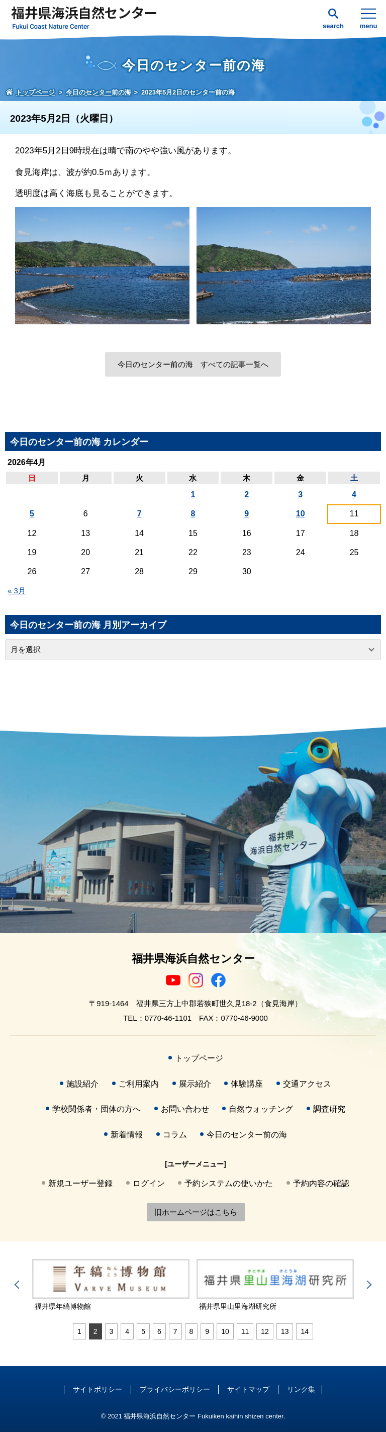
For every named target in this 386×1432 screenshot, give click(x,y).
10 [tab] (225, 1331)
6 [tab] (159, 1331)
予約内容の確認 (321, 1183)
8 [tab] (191, 1331)
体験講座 (247, 1084)
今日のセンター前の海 (247, 1134)
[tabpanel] (111, 1285)
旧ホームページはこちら (195, 1212)
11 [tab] (245, 1331)
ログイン (149, 1183)
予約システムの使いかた (228, 1183)
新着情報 (127, 1134)
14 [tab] (305, 1331)
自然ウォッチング (261, 1109)
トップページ (199, 1058)
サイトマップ (248, 1389)
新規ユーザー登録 (80, 1183)
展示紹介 (195, 1084)
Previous (19, 1285)
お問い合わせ (185, 1109)
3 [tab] (112, 1331)
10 (300, 513)
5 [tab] (143, 1331)
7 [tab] (175, 1331)
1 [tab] (79, 1331)
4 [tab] (127, 1331)
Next (367, 1285)
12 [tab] (265, 1331)
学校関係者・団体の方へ (96, 1109)
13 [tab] (285, 1331)
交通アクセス (307, 1084)
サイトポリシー (97, 1389)
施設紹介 (82, 1084)
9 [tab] (207, 1331)
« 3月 (17, 590)
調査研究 (329, 1109)
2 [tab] (95, 1331)
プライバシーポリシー (175, 1389)
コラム (175, 1134)
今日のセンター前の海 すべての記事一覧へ (193, 364)
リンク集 (301, 1389)
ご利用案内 (139, 1084)
